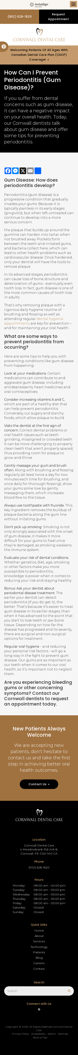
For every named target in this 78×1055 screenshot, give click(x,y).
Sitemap (63, 1033)
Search (52, 1033)
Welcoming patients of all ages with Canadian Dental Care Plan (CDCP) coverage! (39, 55)
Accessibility (38, 1033)
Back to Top (40, 1037)
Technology (39, 947)
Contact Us (37, 784)
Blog (39, 958)
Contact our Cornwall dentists (32, 696)
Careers (39, 963)
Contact (39, 969)
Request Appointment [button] (58, 16)
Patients (39, 952)
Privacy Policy (20, 1033)
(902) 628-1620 (19, 17)
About (39, 936)
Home (39, 930)
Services (39, 941)
